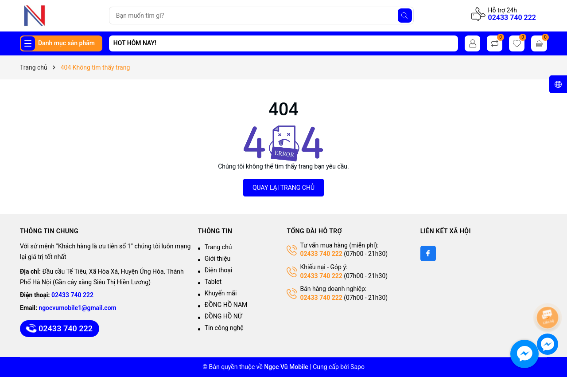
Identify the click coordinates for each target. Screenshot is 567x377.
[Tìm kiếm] (405, 15)
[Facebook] (428, 253)
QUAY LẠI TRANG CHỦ (283, 187)
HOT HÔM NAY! (134, 43)
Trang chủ (218, 247)
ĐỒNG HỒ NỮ (223, 316)
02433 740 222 (512, 17)
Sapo (357, 366)
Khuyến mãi (221, 293)
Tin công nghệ (224, 327)
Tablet (213, 281)
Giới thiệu (218, 258)
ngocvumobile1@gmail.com (77, 307)
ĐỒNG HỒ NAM (226, 304)
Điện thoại (219, 270)
